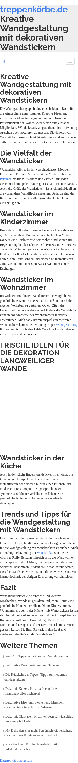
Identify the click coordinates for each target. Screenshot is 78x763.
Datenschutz (8, 760)
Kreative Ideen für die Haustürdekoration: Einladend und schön (32, 746)
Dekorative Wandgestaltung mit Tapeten (31, 665)
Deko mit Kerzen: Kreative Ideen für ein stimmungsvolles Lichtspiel (31, 691)
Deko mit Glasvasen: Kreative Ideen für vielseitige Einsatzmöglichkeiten (38, 719)
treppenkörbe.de (34, 9)
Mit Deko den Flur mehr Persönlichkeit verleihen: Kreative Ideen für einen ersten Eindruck (37, 733)
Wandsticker (45, 552)
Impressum (24, 760)
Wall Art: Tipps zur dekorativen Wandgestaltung (36, 656)
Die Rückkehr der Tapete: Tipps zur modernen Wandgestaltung (35, 677)
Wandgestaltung (66, 324)
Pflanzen (6, 179)
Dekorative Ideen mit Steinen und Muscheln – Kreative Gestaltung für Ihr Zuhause (35, 705)
